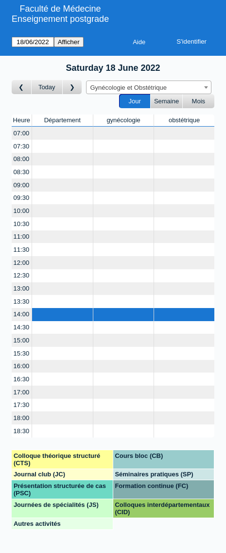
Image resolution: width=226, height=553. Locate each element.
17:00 (22, 392)
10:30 (22, 224)
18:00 (22, 418)
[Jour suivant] (72, 87)
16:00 (22, 366)
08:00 (22, 159)
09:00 (22, 185)
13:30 (22, 301)
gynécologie (123, 120)
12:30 (22, 275)
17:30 (22, 404)
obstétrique (184, 120)
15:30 (22, 353)
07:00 (22, 133)
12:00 (22, 262)
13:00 (22, 288)
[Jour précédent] (22, 87)
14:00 (22, 314)
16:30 (22, 379)
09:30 (22, 197)
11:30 (22, 249)
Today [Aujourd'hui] (46, 87)
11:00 (22, 236)
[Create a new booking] (62, 133)
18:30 (22, 431)
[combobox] (148, 87)
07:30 (22, 146)
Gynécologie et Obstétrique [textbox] (128, 87)
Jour (135, 101)
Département (62, 120)
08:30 (22, 172)
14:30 (22, 327)
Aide (139, 42)
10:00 (22, 210)
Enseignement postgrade (60, 19)
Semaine (166, 101)
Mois (198, 101)
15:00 (22, 340)
